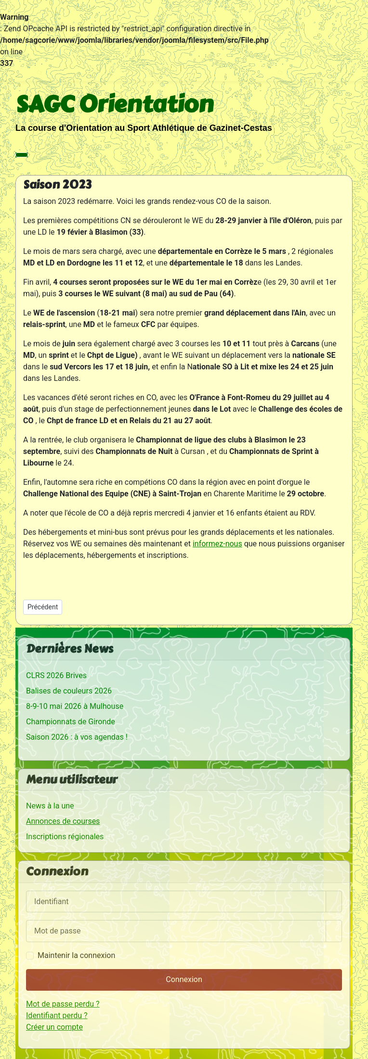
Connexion (184, 979)
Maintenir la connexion (76, 955)
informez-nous (217, 543)
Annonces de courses (63, 821)
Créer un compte (54, 1027)
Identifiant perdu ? (57, 1015)
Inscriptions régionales (65, 836)
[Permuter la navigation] (21, 154)
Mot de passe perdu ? (63, 1004)
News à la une (50, 805)
